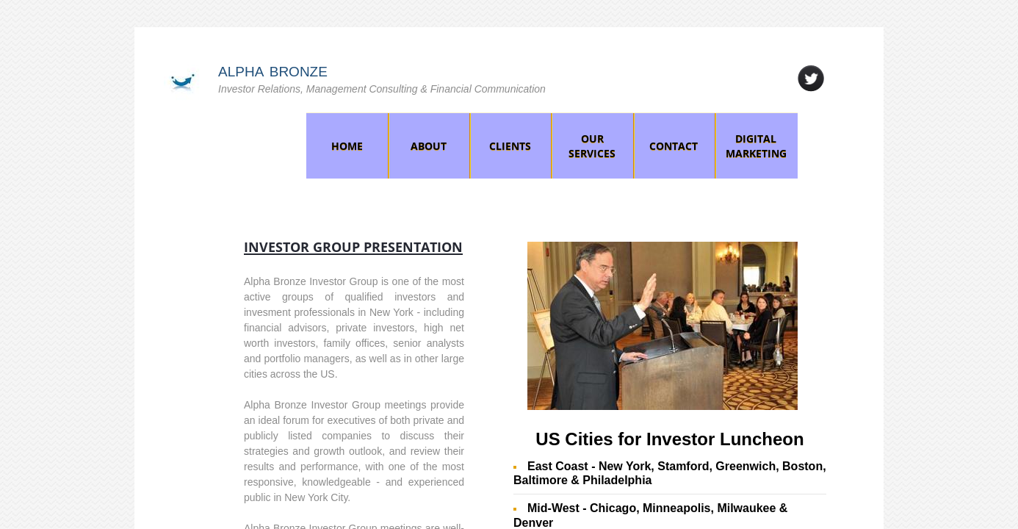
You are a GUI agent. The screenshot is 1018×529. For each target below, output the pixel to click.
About (429, 146)
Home (347, 146)
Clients (510, 146)
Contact (673, 146)
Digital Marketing (756, 146)
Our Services (592, 146)
